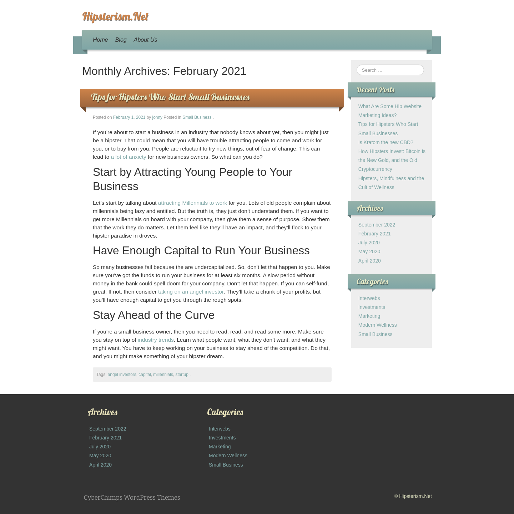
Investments (371, 307)
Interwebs (369, 298)
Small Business (196, 117)
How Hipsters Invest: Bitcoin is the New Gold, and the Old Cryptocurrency (391, 160)
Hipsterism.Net (115, 16)
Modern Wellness (377, 325)
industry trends (156, 340)
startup (181, 374)
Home (100, 40)
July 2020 (369, 242)
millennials (163, 374)
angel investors (122, 374)
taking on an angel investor (190, 292)
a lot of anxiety (128, 157)
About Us (145, 40)
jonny (157, 117)
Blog (121, 40)
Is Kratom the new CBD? (385, 142)
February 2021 (374, 233)
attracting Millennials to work (192, 203)
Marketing (369, 316)
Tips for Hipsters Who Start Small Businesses (170, 96)
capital (144, 374)
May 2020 (369, 251)
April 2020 (369, 261)
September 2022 (376, 225)
